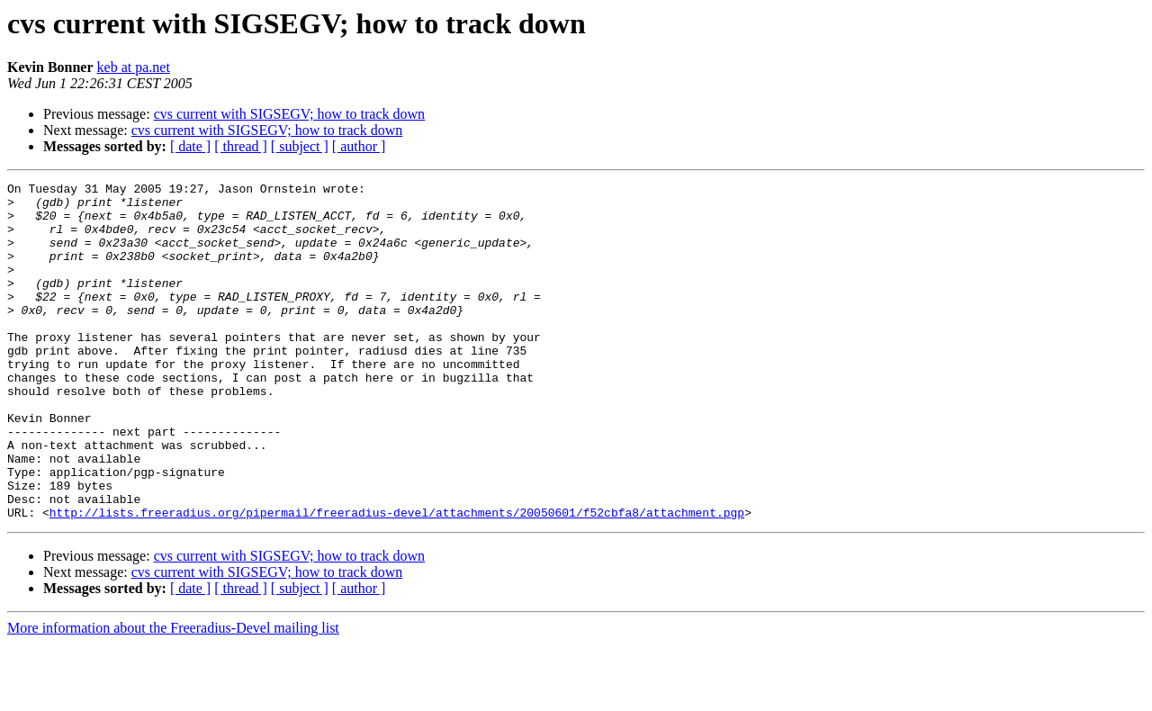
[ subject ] (299, 146)
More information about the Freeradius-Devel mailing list (173, 695)
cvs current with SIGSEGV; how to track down (289, 114)
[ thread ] (240, 146)
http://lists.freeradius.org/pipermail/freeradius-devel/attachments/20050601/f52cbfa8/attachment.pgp (397, 580)
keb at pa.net (133, 67)
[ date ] (190, 146)
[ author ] (359, 146)
